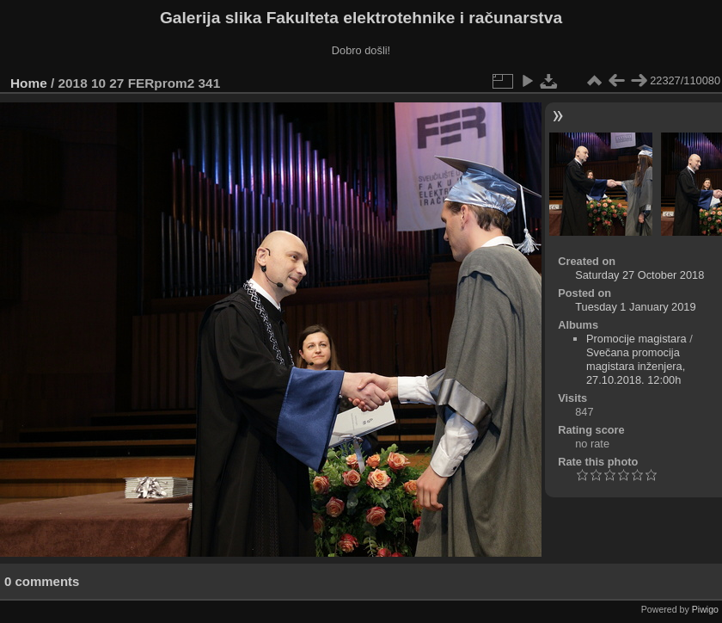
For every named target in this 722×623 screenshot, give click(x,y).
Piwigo (705, 609)
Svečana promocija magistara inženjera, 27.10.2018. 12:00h (635, 366)
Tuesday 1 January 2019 (635, 306)
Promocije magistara (636, 338)
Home (28, 83)
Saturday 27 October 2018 (639, 274)
